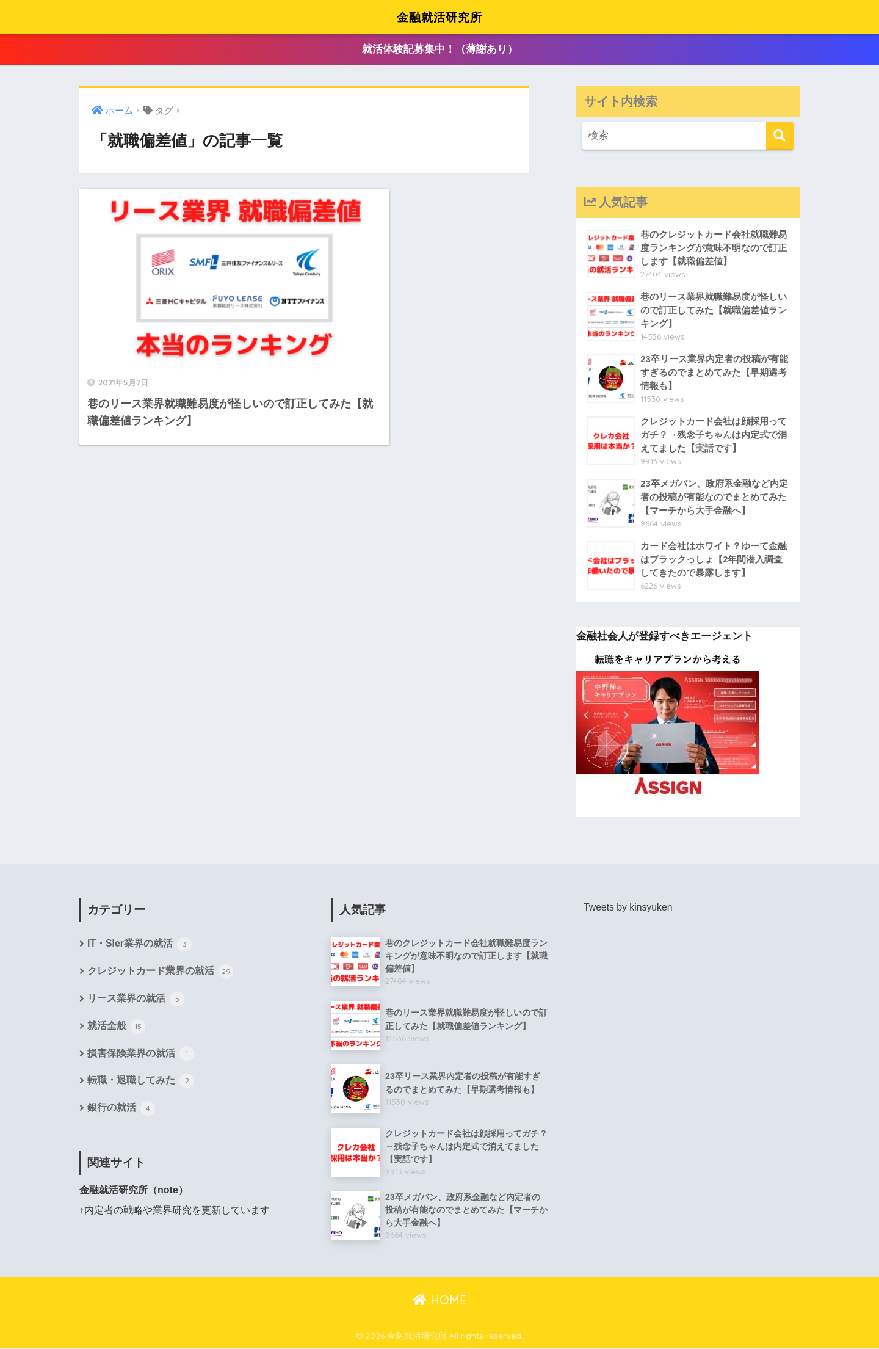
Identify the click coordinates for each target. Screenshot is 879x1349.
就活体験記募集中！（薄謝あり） (440, 50)
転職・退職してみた (140, 1082)
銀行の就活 (121, 1110)
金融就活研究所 (439, 16)
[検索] (780, 136)
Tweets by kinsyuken (628, 907)
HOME (440, 1300)
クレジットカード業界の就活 (160, 972)
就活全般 (116, 1027)
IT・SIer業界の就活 (139, 945)
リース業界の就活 (135, 1000)
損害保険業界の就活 (140, 1055)
